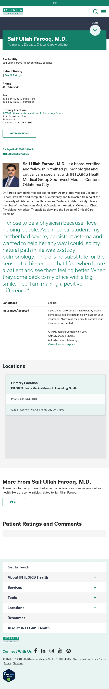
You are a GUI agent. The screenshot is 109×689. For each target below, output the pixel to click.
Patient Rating (12, 71)
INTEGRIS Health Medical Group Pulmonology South (33, 113)
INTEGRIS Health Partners (16, 154)
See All (13, 502)
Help (54, 3)
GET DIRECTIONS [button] (19, 133)
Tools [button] (52, 597)
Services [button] (52, 587)
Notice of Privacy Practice (94, 659)
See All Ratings (13, 75)
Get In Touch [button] (52, 567)
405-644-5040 (11, 87)
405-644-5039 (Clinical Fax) (19, 98)
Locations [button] (52, 608)
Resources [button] (52, 618)
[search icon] (97, 11)
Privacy (7, 663)
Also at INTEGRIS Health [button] (52, 628)
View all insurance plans (62, 344)
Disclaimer (18, 663)
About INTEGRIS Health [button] (52, 577)
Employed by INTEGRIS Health (18, 149)
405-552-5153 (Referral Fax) (19, 101)
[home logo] (10, 12)
